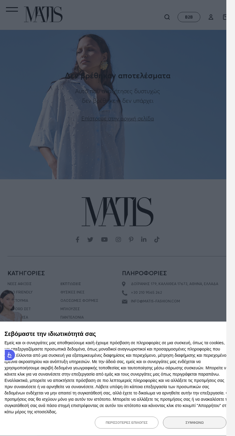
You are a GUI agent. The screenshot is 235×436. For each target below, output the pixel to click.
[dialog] (117, 379)
